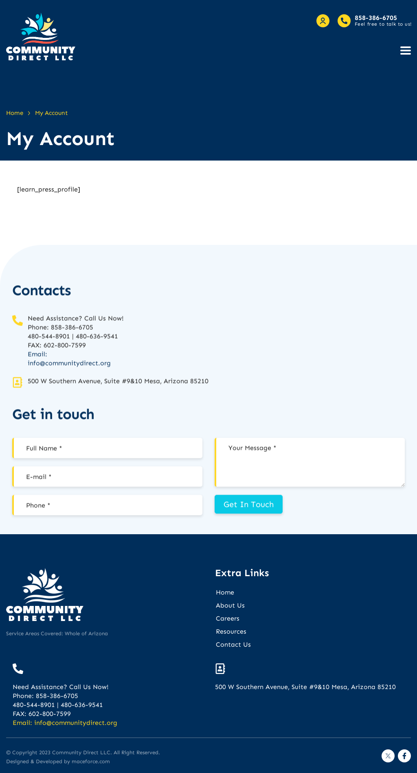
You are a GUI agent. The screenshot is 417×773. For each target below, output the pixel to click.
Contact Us (233, 644)
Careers (227, 618)
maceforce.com (91, 761)
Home (225, 592)
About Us (230, 605)
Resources (231, 631)
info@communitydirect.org (69, 396)
